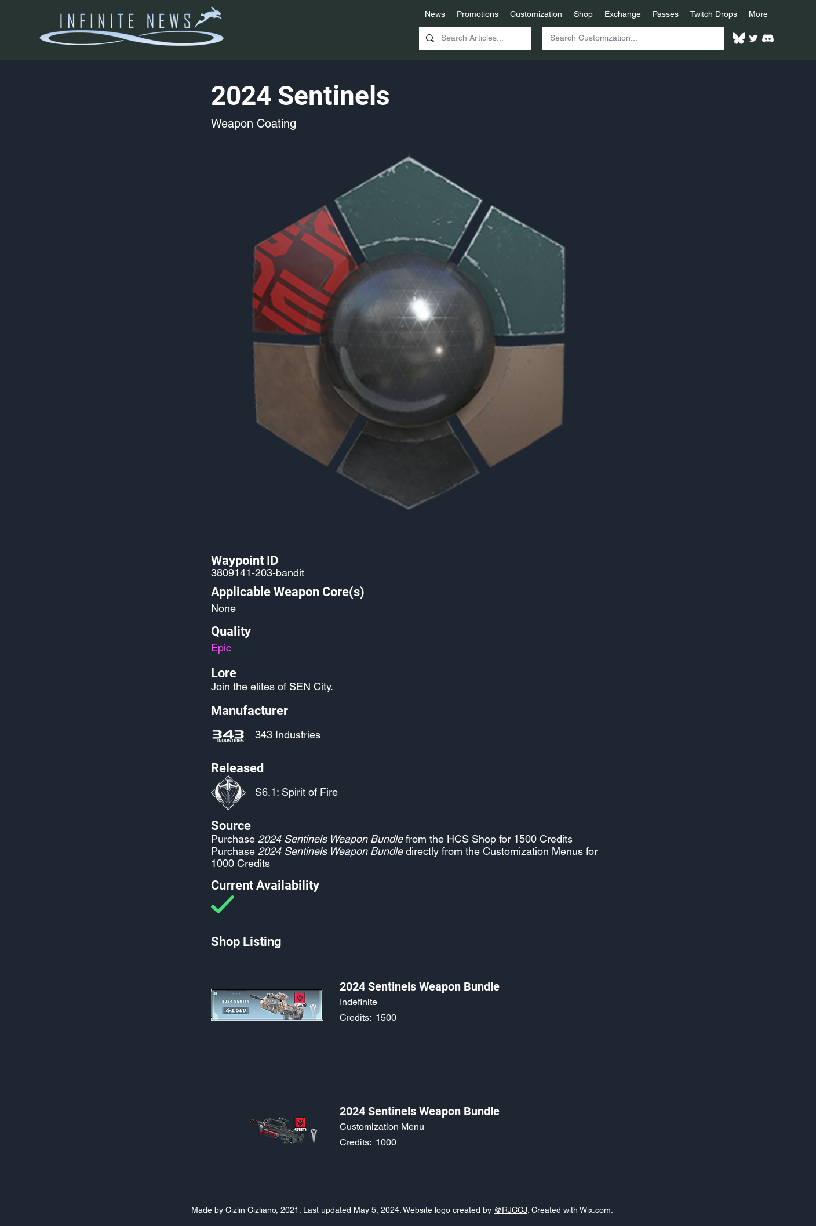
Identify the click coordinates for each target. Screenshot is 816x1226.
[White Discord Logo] (768, 38)
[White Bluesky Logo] (739, 38)
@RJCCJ (510, 1209)
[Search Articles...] (474, 38)
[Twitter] (753, 38)
